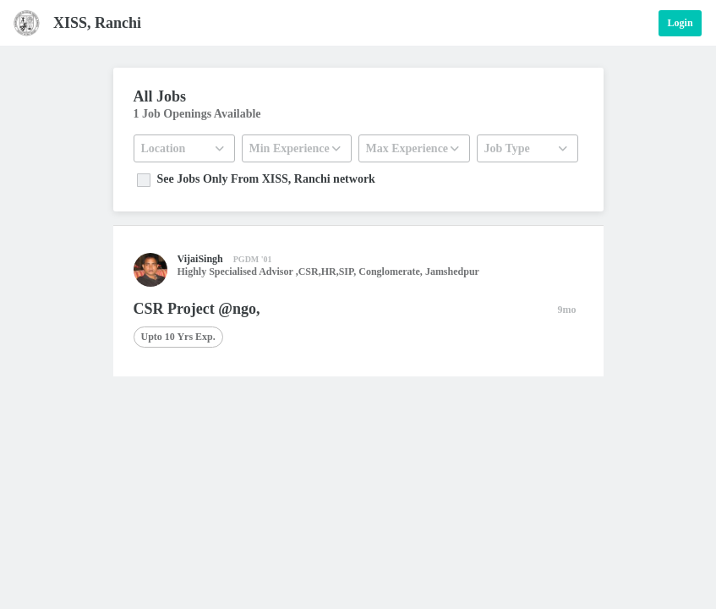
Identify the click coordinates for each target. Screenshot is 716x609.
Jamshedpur (452, 271)
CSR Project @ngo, (197, 308)
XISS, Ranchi (97, 22)
